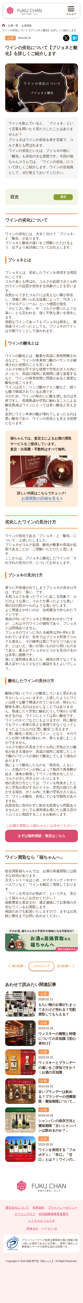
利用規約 (38, 1208)
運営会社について (17, 1208)
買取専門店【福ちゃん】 (40, 1262)
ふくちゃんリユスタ (41, 1221)
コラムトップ (41, 966)
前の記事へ (15, 966)
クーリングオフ (24, 1214)
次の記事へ (67, 966)
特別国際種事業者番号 (54, 1214)
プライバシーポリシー (63, 1208)
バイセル (49, 1229)
